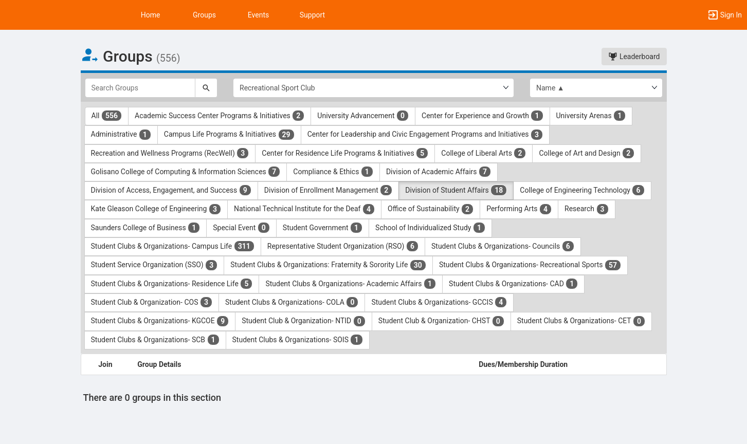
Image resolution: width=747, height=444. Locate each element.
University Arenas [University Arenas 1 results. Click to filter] (591, 115)
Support (312, 15)
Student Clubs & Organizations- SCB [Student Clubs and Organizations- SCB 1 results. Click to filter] (155, 339)
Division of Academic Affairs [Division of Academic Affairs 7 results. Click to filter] (438, 171)
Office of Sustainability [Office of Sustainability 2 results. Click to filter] (430, 209)
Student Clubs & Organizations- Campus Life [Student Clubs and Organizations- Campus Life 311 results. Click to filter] (172, 246)
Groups (204, 15)
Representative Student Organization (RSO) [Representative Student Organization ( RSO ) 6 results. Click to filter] (342, 246)
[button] (724, 15)
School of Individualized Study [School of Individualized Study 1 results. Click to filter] (430, 227)
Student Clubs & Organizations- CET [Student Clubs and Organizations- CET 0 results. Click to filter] (581, 321)
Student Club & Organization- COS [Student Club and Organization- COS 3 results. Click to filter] (152, 302)
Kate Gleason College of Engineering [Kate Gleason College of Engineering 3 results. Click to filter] (156, 209)
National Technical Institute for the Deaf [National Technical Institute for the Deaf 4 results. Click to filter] (304, 209)
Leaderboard (634, 56)
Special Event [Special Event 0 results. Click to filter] (241, 227)
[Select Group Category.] (373, 88)
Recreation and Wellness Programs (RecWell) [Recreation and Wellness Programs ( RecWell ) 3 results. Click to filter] (170, 153)
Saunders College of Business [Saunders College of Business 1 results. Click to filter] (146, 227)
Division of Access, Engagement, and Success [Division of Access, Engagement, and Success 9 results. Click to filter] (171, 190)
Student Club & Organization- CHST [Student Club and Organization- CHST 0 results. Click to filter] (441, 321)
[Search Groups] (140, 88)
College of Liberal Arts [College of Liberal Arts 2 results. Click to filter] (483, 153)
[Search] (206, 88)
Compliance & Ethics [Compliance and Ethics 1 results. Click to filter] (333, 171)
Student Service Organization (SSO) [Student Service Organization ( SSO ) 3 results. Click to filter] (154, 265)
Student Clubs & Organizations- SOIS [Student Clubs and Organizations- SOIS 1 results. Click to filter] (297, 339)
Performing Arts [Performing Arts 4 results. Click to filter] (519, 209)
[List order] (596, 88)
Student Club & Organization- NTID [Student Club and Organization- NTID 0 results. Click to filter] (304, 321)
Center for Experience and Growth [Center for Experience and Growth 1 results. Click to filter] (482, 115)
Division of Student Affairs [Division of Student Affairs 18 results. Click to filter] (456, 190)
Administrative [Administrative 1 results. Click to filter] (121, 134)
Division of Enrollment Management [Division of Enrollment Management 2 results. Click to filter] (328, 190)
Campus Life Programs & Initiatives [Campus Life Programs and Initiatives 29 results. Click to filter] (229, 134)
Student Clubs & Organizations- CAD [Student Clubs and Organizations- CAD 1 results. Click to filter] (513, 283)
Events (258, 15)
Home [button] (150, 15)
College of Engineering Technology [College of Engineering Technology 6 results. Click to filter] (582, 190)
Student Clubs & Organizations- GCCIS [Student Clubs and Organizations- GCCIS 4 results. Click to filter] (439, 302)
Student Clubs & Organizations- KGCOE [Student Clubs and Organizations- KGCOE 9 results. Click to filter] (160, 321)
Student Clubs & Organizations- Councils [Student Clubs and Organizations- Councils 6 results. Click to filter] (502, 246)
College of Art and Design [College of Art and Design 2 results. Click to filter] (586, 153)
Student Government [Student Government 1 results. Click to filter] (322, 227)
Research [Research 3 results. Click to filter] (586, 209)
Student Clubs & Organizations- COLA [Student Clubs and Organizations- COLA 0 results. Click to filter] (291, 302)
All (107, 115)
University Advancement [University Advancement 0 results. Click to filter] (363, 115)
